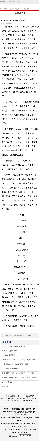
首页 (10, 9)
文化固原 (27, 9)
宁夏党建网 (9, 398)
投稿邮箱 (12, 2)
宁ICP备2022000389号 (19, 409)
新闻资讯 (18, 9)
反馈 (18, 2)
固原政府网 (15, 400)
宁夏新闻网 (26, 400)
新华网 (12, 396)
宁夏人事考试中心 (22, 398)
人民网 (5, 396)
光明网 (20, 396)
